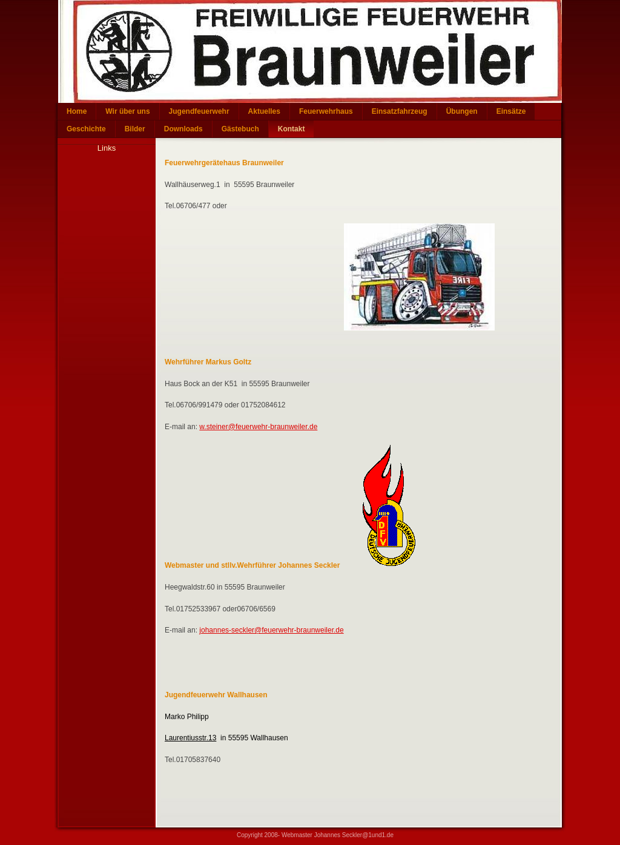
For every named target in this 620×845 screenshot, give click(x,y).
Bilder (135, 129)
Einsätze (511, 111)
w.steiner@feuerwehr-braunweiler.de (258, 426)
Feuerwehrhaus (326, 111)
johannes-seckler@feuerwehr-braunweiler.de (271, 630)
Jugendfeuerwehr (199, 111)
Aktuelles (264, 111)
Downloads (183, 129)
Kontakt (291, 129)
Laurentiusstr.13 (190, 738)
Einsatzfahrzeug (399, 111)
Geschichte (86, 129)
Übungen (462, 111)
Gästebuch (240, 129)
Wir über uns (127, 111)
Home (77, 111)
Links (106, 148)
